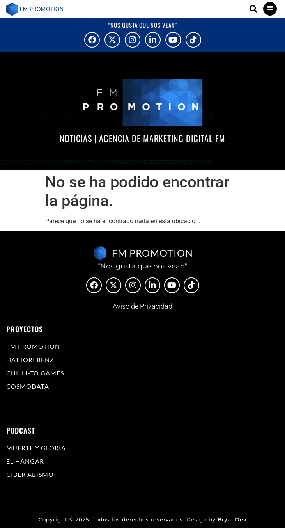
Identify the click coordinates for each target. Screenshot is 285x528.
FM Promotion (33, 346)
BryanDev (232, 519)
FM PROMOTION (42, 9)
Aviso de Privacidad (142, 306)
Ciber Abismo (30, 474)
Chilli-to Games (35, 373)
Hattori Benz (30, 359)
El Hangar (25, 461)
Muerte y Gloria (36, 448)
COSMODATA (27, 386)
